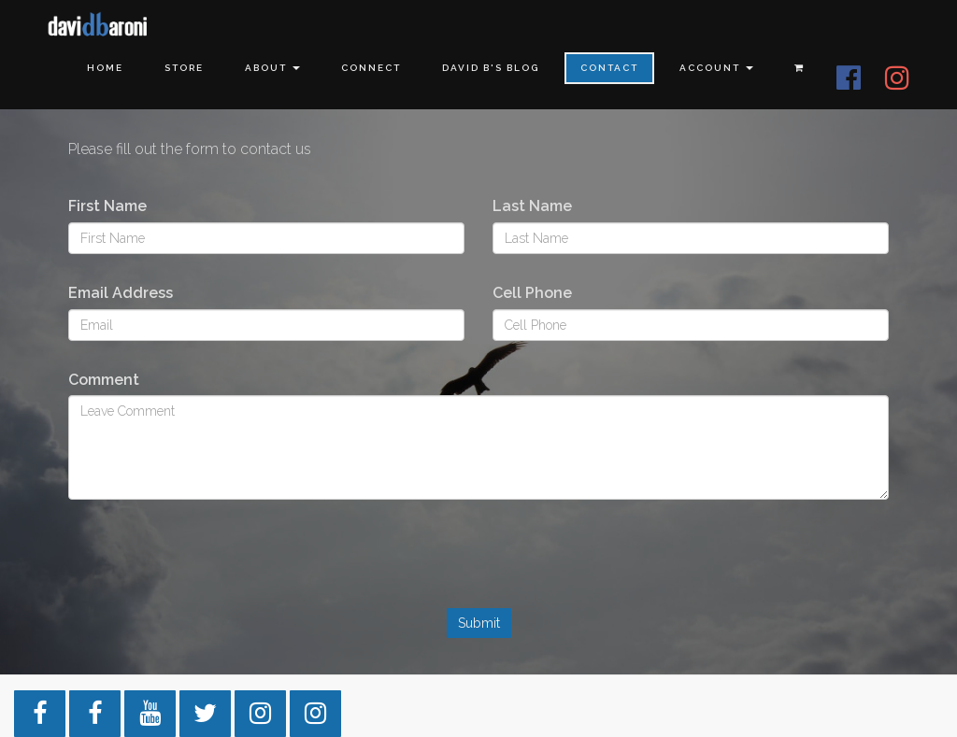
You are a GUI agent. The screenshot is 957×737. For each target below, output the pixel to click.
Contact (609, 68)
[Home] (98, 25)
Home (105, 68)
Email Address (120, 293)
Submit (479, 623)
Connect (371, 68)
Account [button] (716, 68)
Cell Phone (532, 293)
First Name (107, 206)
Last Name (532, 206)
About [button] (272, 68)
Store (184, 68)
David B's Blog (490, 68)
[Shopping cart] (799, 68)
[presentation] (478, 565)
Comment (103, 380)
